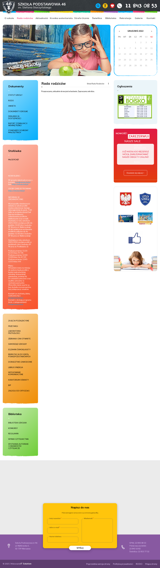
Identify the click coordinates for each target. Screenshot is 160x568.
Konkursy (13, 428)
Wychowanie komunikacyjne (15, 373)
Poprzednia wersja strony (98, 564)
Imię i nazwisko (54, 518)
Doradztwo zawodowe (20, 362)
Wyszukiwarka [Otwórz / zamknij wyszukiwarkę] (98, 5)
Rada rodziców (25, 18)
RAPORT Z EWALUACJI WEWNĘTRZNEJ (17, 124)
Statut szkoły (15, 95)
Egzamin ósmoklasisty (19, 350)
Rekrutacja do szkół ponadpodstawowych (19, 355)
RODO (11, 101)
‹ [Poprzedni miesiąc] (119, 31)
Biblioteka (110, 18)
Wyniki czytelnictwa (18, 439)
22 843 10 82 (135, 548)
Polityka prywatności (123, 564)
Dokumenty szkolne (18, 111)
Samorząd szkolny (17, 344)
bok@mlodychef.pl (22, 182)
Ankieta (12, 106)
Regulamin (13, 434)
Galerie (139, 18)
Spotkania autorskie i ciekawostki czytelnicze (18, 446)
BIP (9, 385)
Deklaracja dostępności (14, 117)
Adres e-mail (54, 527)
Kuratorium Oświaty (18, 380)
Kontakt (119, 5)
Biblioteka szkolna (17, 423)
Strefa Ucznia (81, 18)
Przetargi (13, 326)
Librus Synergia (15, 367)
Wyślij (80, 548)
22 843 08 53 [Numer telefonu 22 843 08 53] (137, 5)
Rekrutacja (125, 18)
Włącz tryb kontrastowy (105, 5)
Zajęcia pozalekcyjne (18, 321)
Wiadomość (88, 518)
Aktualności (42, 18)
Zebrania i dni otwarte (19, 339)
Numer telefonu (55, 536)
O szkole (9, 18)
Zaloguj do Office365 (18, 391)
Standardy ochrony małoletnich (18, 131)
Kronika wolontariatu (61, 18)
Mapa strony (151, 564)
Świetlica (97, 18)
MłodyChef (13, 160)
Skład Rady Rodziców (95, 84)
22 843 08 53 (140, 543)
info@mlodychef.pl (15, 298)
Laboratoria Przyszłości (14, 332)
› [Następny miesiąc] (151, 31)
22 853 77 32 (143, 551)
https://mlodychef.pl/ (20, 184)
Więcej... (108, 83)
